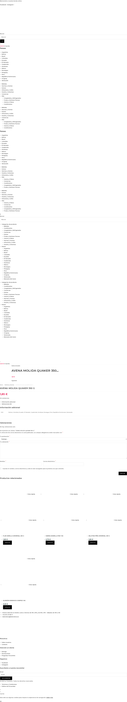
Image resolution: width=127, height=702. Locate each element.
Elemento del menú (10, 279)
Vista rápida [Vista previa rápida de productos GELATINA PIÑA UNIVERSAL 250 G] (116, 494)
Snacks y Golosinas (8, 92)
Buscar (2, 33)
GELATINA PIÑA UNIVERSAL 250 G (99, 536)
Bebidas (4, 84)
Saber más (49, 697)
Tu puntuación (5, 436)
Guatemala (5, 64)
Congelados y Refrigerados (12, 98)
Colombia (5, 58)
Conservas (5, 94)
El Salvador (5, 62)
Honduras (5, 66)
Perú (3, 74)
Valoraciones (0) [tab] (7, 404)
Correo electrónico (49, 461)
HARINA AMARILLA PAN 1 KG (54, 536)
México (4, 68)
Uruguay (4, 78)
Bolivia (4, 54)
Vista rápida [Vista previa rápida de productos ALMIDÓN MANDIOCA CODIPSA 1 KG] (31, 558)
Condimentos (8, 104)
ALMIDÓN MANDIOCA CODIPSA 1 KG (14, 600)
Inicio (1, 384)
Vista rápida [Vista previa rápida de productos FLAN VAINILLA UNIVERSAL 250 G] (31, 494)
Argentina (5, 52)
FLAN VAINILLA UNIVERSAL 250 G (13, 536)
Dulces (4, 88)
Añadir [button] (7, 542)
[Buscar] (2, 41)
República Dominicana (9, 76)
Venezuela (5, 80)
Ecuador (4, 60)
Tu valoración (4, 442)
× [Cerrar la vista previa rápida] (0, 689)
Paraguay (5, 72)
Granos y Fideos (9, 102)
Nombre (3, 461)
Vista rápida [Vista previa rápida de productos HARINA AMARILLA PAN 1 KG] (74, 494)
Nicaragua (5, 70)
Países (4, 246)
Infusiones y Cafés (7, 90)
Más (3, 96)
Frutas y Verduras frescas (12, 100)
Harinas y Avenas (7, 86)
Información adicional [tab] (8, 402)
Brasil (3, 56)
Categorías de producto (9, 224)
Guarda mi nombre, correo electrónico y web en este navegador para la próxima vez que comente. (33, 468)
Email (1, 672)
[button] (63, 214)
